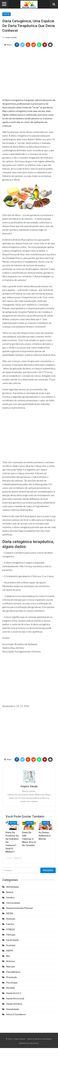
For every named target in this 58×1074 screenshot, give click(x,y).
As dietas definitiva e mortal (45, 835)
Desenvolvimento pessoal (19, 908)
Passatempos (13, 972)
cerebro (10, 897)
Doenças (10, 919)
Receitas (10, 988)
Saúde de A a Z (13, 993)
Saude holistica (14, 1004)
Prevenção (11, 977)
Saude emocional (15, 998)
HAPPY (9, 951)
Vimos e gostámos (16, 1014)
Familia (10, 924)
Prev (9, 858)
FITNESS (10, 929)
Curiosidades (13, 903)
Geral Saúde (12, 940)
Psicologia (11, 982)
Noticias (10, 961)
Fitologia (10, 934)
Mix (8, 956)
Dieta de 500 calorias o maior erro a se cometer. (29, 839)
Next (17, 858)
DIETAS (6, 14)
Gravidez (10, 945)
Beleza (9, 892)
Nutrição (10, 966)
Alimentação (12, 887)
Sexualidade (12, 1009)
